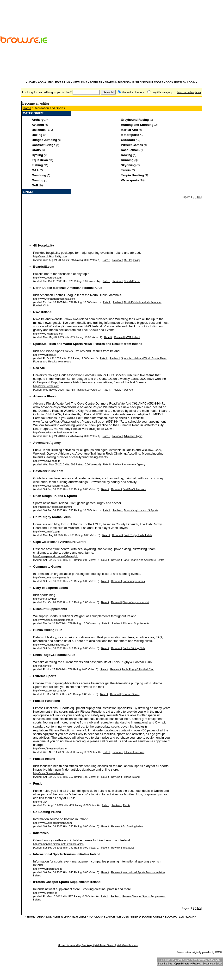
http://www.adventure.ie (46, 460)
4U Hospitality (43, 245)
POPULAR (96, 82)
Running (127, 160)
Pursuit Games (132, 145)
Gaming (37, 180)
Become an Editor (212, 963)
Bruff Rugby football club (52, 517)
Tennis (126, 170)
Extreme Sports (44, 676)
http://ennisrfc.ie (42, 665)
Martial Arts (129, 130)
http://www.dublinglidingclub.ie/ (50, 644)
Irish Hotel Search (104, 945)
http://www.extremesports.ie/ (49, 690)
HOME (32, 82)
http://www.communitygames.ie (51, 577)
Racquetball (130, 150)
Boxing (37, 135)
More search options (189, 92)
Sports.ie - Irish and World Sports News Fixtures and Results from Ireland (87, 344)
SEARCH (110, 82)
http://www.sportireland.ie (47, 868)
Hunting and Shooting (137, 125)
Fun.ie (37, 783)
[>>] (199, 197)
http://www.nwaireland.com (48, 333)
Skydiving (128, 165)
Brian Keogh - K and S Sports (55, 496)
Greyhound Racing (135, 119)
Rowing (126, 155)
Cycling (37, 155)
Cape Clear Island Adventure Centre (59, 542)
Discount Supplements (50, 609)
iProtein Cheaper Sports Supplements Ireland (66, 882)
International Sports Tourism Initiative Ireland (66, 854)
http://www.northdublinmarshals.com (54, 298)
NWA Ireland (42, 312)
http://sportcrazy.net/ (44, 598)
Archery (37, 119)
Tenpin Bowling (132, 175)
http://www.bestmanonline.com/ (51, 485)
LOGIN (191, 82)
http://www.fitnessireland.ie (48, 773)
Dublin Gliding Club (47, 630)
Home (27, 108)
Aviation (38, 125)
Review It (117, 260)
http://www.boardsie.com (47, 277)
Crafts (36, 150)
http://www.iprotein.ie (45, 892)
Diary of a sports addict (50, 588)
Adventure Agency (47, 442)
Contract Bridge (43, 145)
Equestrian (40, 160)
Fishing (37, 165)
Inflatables (41, 833)
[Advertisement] (195, 52)
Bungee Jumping (44, 140)
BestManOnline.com (48, 471)
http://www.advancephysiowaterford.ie (55, 432)
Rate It (106, 260)
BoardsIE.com (43, 266)
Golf (35, 185)
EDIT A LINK (62, 82)
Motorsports (130, 135)
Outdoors (128, 140)
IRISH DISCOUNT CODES (147, 82)
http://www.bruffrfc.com (46, 531)
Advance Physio (45, 396)
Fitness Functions (46, 701)
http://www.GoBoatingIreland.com (52, 822)
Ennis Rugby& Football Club (54, 655)
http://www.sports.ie (44, 354)
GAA (35, 170)
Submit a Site (165, 963)
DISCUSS (124, 82)
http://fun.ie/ (40, 801)
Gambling (39, 175)
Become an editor (35, 103)
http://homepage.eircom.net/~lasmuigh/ (55, 556)
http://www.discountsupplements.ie (53, 619)
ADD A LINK (45, 82)
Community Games (47, 566)
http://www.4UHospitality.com (50, 256)
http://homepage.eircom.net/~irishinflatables (58, 844)
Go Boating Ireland (47, 812)
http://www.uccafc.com (46, 386)
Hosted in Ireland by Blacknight (76, 945)
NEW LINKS (80, 82)
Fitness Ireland (44, 759)
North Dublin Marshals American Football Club (67, 288)
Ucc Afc (39, 368)
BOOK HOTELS (175, 82)
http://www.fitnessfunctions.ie (50, 748)
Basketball (39, 130)
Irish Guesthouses (127, 945)
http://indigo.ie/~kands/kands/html (52, 506)
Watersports (130, 180)
